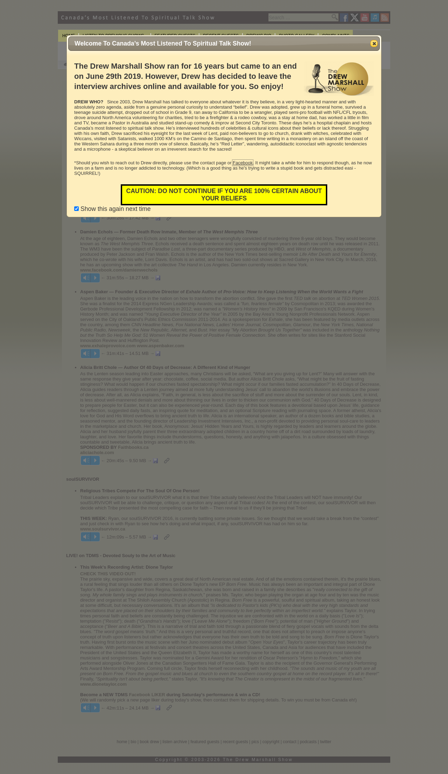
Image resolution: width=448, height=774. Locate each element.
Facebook (243, 162)
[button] (374, 43)
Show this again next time (112, 208)
